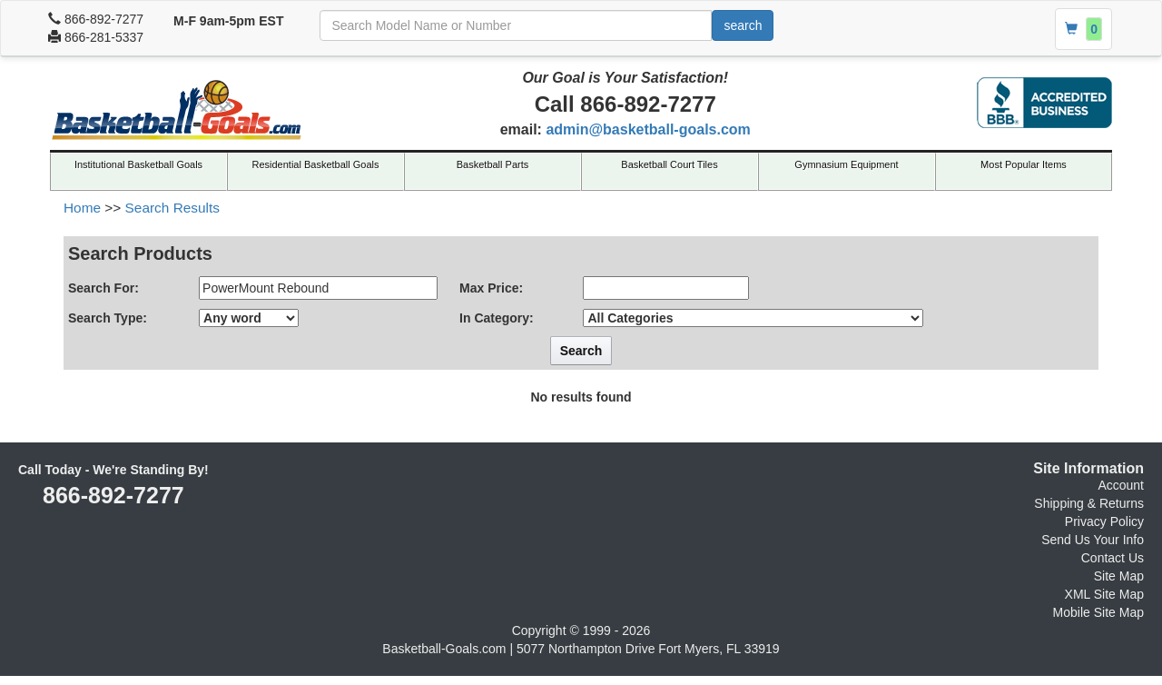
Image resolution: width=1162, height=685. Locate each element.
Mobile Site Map (1098, 612)
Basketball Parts (492, 164)
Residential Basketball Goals (315, 164)
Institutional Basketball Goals (138, 164)
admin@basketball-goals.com (648, 129)
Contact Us (1112, 558)
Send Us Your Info (1092, 539)
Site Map (1119, 576)
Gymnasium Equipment (846, 164)
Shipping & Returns (1089, 503)
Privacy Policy (1104, 521)
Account (1121, 485)
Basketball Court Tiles (669, 164)
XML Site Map (1104, 594)
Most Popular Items (1023, 164)
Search (581, 350)
